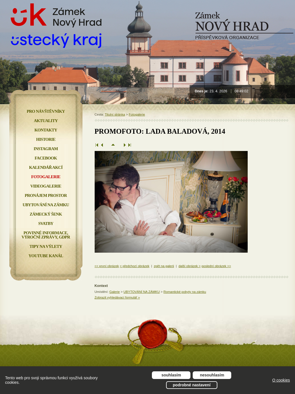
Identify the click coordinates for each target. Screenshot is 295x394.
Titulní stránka (115, 114)
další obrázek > (190, 266)
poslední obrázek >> (216, 266)
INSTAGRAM (46, 148)
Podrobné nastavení (192, 385)
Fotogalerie (137, 114)
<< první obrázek (107, 266)
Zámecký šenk (46, 214)
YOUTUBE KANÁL (45, 256)
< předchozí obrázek (134, 266)
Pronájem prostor (46, 195)
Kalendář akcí (46, 167)
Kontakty (45, 130)
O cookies (281, 380)
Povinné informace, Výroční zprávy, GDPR (46, 235)
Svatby (45, 223)
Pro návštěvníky (46, 111)
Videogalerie (45, 186)
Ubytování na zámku (46, 205)
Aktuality (46, 120)
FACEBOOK (46, 158)
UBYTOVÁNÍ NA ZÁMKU (142, 291)
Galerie (114, 291)
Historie (46, 139)
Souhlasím (171, 375)
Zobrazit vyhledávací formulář (117, 297)
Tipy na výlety (45, 246)
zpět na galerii (164, 266)
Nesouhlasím (212, 375)
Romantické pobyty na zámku (185, 291)
